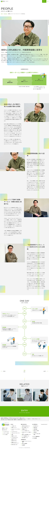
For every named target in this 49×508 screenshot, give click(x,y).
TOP (2, 13)
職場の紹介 (35, 427)
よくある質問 (34, 438)
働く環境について (25, 437)
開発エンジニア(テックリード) (14, 440)
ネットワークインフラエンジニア (16, 429)
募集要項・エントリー (44, 1)
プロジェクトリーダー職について (26, 432)
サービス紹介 (5, 434)
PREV (4, 371)
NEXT (45, 371)
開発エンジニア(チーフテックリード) (15, 442)
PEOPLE (5, 13)
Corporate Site (43, 424)
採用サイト (5, 428)
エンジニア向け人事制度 (37, 434)
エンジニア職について (25, 430)
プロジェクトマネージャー (16, 432)
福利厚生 (35, 432)
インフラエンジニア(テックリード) (15, 438)
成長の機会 (35, 429)
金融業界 (23, 445)
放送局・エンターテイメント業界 (26, 441)
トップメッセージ (6, 431)
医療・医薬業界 (24, 443)
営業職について (24, 429)
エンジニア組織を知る (36, 436)
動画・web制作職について (26, 434)
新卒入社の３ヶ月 (14, 444)
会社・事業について (25, 427)
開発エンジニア (14, 427)
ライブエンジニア (14, 431)
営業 (12, 434)
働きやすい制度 (36, 430)
